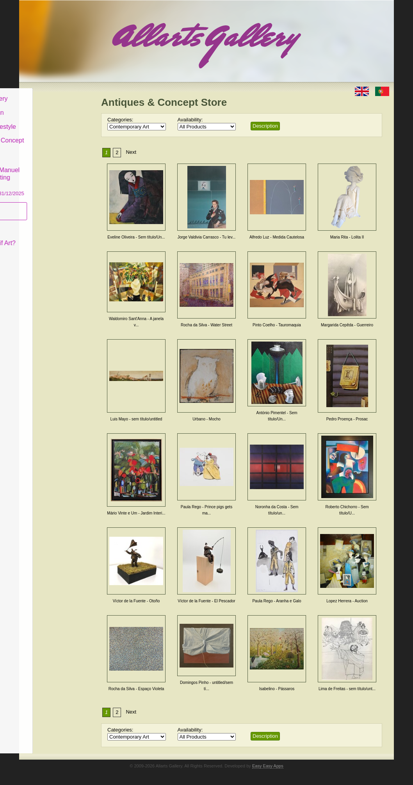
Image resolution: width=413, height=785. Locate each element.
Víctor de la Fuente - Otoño (136, 601)
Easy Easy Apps (267, 766)
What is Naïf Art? (51, 237)
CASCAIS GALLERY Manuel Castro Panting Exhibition (56, 171)
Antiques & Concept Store (55, 138)
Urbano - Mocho (206, 419)
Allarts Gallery (47, 92)
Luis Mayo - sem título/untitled (136, 419)
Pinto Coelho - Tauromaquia (277, 325)
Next (131, 152)
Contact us (43, 251)
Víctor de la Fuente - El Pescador (206, 601)
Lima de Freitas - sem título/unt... (347, 689)
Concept (40, 223)
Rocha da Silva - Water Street (206, 325)
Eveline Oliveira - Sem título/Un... (136, 237)
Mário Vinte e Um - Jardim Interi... (136, 513)
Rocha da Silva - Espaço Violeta (136, 689)
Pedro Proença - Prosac (347, 419)
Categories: (120, 120)
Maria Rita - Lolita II (347, 237)
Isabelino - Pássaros (277, 689)
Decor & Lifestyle (51, 120)
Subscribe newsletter (42, 205)
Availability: (190, 120)
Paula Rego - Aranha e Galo (276, 601)
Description (265, 126)
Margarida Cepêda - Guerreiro (347, 325)
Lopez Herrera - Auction (347, 601)
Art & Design (45, 106)
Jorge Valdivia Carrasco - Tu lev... (207, 237)
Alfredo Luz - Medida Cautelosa (276, 237)
